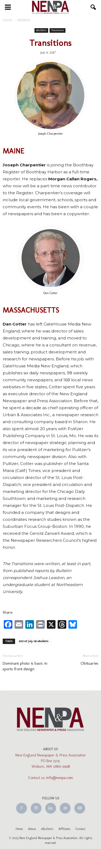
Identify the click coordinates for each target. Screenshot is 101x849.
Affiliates (64, 829)
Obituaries (89, 663)
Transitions (57, 30)
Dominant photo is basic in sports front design (25, 666)
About (32, 829)
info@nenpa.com (59, 777)
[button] (93, 7)
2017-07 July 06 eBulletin (33, 641)
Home (19, 829)
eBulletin (41, 30)
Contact (80, 829)
